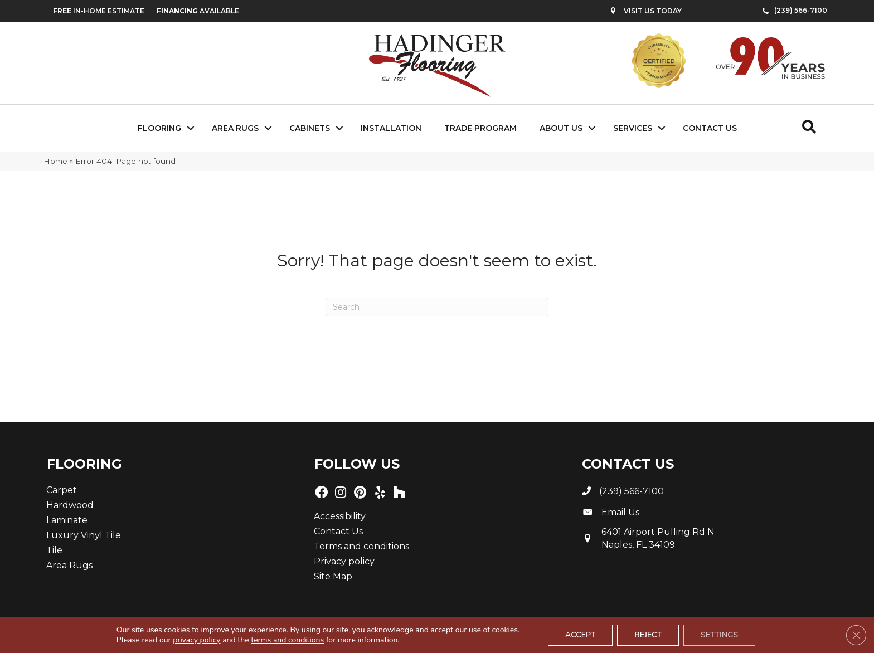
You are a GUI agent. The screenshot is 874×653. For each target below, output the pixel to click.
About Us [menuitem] (561, 128)
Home (55, 161)
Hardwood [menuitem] (70, 505)
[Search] (437, 307)
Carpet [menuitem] (61, 490)
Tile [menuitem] (54, 550)
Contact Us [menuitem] (710, 128)
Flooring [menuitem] (159, 128)
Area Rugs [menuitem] (235, 128)
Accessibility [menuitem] (340, 516)
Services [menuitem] (632, 128)
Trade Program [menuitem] (480, 128)
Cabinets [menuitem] (309, 128)
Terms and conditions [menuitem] (361, 546)
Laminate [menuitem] (67, 520)
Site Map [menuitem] (333, 576)
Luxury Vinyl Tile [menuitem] (83, 535)
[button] (190, 128)
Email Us (620, 512)
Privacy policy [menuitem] (344, 561)
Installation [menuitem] (391, 128)
